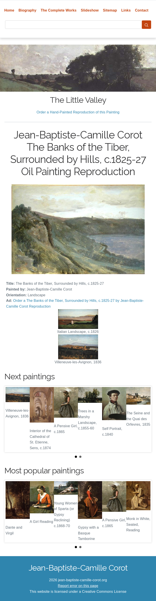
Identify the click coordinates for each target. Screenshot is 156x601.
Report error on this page (78, 586)
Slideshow (90, 10)
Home (9, 10)
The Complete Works (59, 10)
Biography (27, 10)
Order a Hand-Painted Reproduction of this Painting (78, 112)
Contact (141, 10)
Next (144, 419)
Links (126, 10)
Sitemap (110, 10)
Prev (11, 419)
